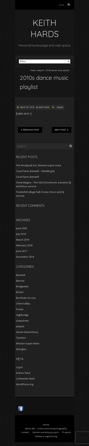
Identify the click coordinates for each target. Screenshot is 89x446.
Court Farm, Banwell (27, 176)
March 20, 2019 (27, 107)
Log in (19, 367)
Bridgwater (22, 286)
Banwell (20, 275)
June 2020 (21, 228)
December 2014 (25, 256)
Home (33, 70)
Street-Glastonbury (27, 332)
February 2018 (24, 245)
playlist (41, 70)
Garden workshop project (45, 432)
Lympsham (22, 320)
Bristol (19, 292)
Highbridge (22, 315)
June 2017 (21, 251)
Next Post (61, 130)
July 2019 (21, 234)
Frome (19, 309)
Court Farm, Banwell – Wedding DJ (35, 171)
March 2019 (22, 239)
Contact (25, 432)
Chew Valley (23, 303)
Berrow (20, 280)
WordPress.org (24, 384)
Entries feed (23, 373)
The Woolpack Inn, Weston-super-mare (38, 165)
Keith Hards (44, 107)
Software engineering (46, 436)
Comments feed (25, 378)
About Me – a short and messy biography (46, 428)
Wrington (21, 349)
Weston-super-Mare (27, 343)
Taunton (21, 337)
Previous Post (30, 130)
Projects (66, 432)
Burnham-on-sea (26, 297)
